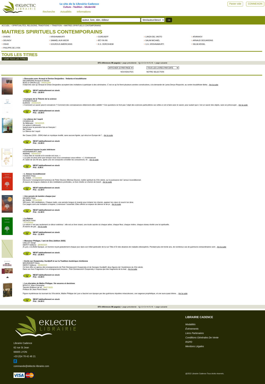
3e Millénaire (28, 123)
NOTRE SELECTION (155, 72)
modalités (190, 324)
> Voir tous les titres (14, 59)
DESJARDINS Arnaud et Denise (36, 81)
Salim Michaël (153, 40)
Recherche (49, 11)
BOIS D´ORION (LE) (31, 83)
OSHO (6, 44)
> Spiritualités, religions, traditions (30, 25)
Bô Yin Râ (102, 40)
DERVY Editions (29, 245)
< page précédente (129, 63)
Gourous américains (61, 44)
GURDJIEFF (103, 37)
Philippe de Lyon (11, 48)
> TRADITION (56, 25)
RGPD (188, 342)
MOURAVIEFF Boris (31, 263)
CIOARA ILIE (28, 121)
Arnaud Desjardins (203, 40)
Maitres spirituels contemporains (52, 31)
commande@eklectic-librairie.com (31, 366)
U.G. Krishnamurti (155, 44)
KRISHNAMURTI (58, 37)
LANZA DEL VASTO (154, 37)
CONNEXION (255, 3)
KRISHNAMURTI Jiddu (32, 152)
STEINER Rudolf (30, 101)
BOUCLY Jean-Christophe (33, 285)
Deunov (7, 40)
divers (6, 37)
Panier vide (235, 3)
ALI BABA (27, 178)
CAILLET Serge (29, 243)
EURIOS (26, 103)
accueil (6, 25)
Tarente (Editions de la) (32, 287)
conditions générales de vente (202, 337)
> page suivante (160, 63)
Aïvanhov (197, 37)
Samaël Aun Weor (60, 40)
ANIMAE (26, 154)
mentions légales (194, 346)
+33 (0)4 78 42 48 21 (24, 356)
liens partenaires (194, 333)
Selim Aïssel (199, 44)
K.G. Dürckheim (106, 44)
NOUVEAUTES (127, 72)
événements (192, 328)
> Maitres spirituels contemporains (82, 25)
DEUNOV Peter (29, 176)
